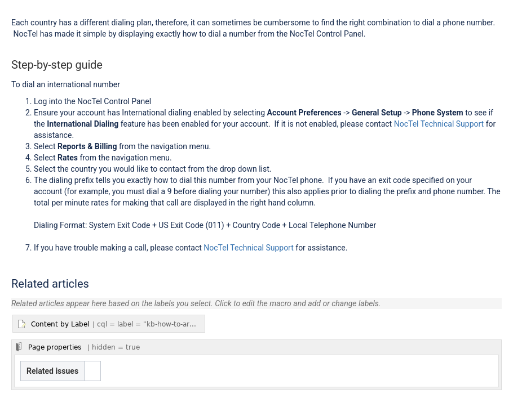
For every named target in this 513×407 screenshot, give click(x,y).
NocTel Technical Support (439, 123)
